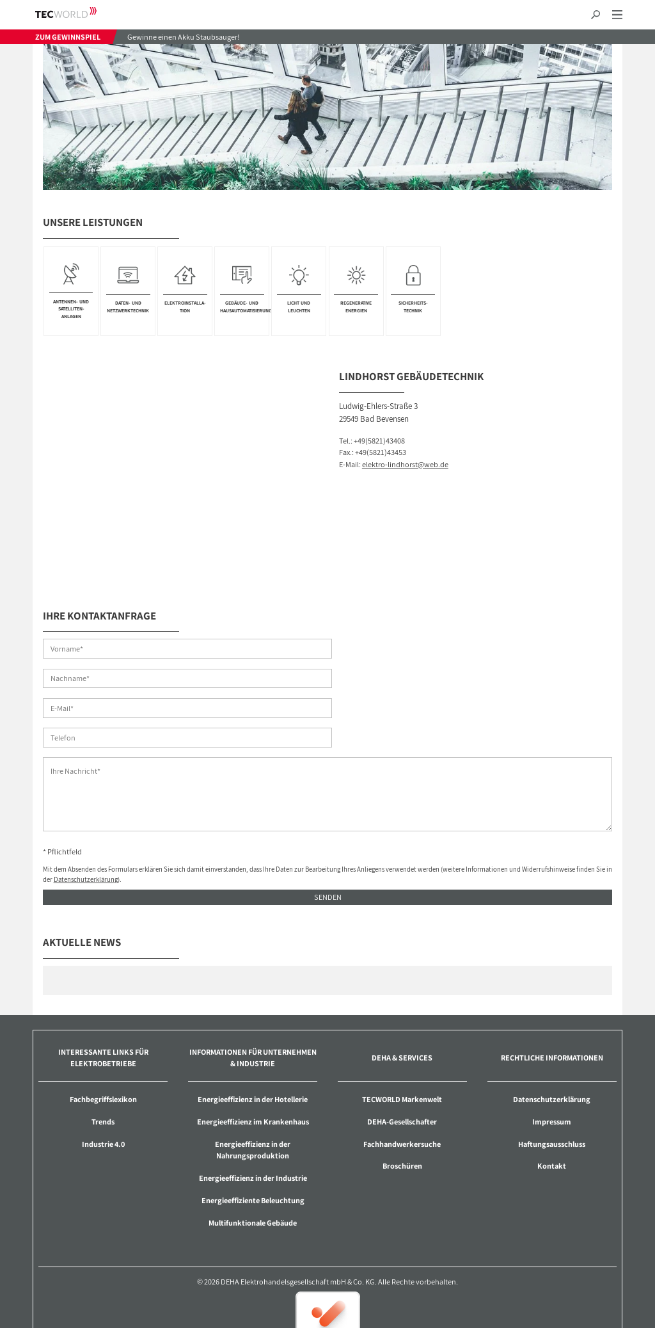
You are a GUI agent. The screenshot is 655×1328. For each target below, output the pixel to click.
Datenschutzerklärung (86, 820)
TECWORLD (77, 12)
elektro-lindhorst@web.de (405, 464)
